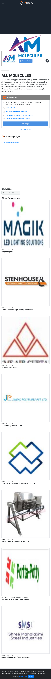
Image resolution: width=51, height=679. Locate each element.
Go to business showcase (10, 142)
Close (31, 676)
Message (25, 124)
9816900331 (10, 108)
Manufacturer (5, 70)
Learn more (23, 676)
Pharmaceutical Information (11, 193)
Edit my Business (25, 129)
